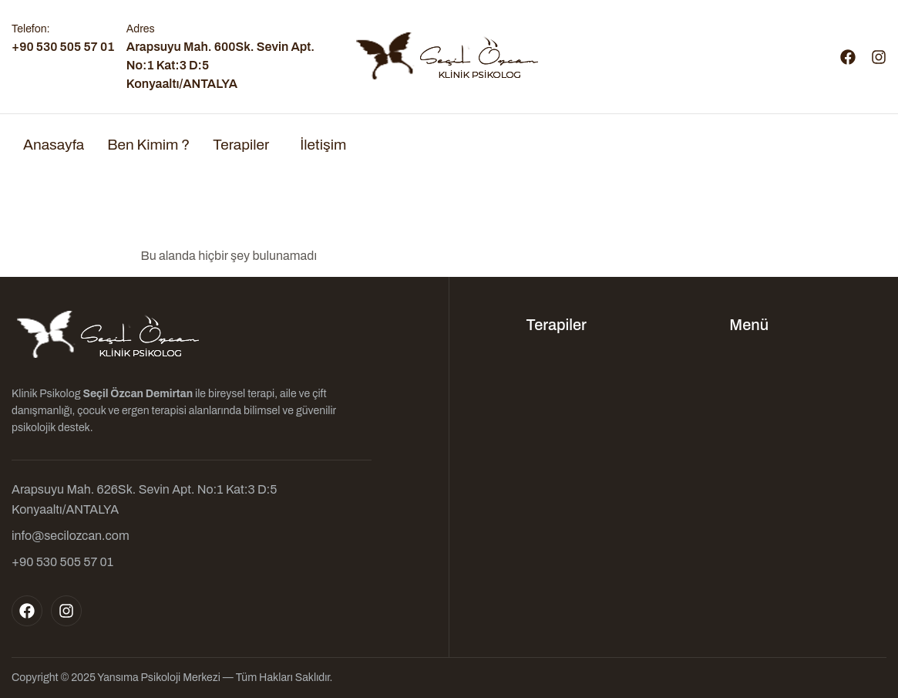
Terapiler (241, 145)
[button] (244, 145)
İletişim (323, 145)
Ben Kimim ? (148, 145)
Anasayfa (53, 145)
